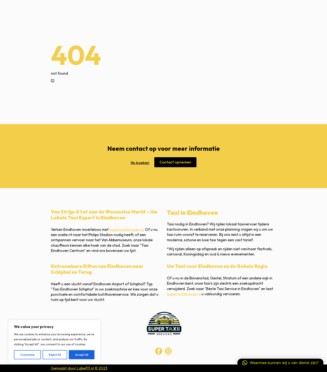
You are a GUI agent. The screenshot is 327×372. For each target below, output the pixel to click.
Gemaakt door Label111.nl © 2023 (79, 368)
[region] (54, 342)
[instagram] (168, 351)
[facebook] (158, 351)
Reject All (55, 355)
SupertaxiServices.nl (126, 229)
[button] (280, 363)
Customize (27, 355)
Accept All (81, 355)
